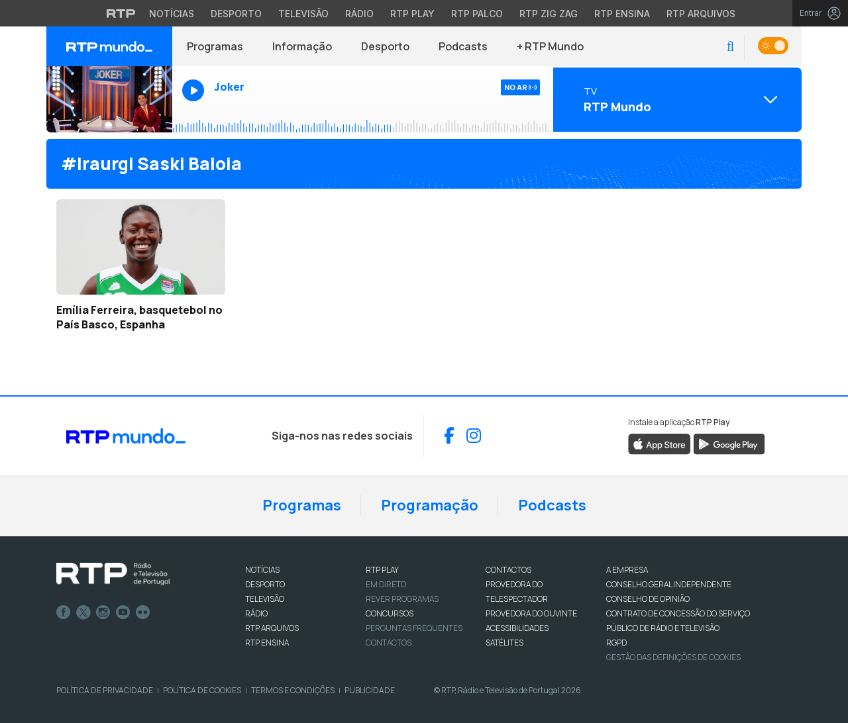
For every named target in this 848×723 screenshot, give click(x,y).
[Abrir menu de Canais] (676, 99)
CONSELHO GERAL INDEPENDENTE (668, 584)
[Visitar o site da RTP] (121, 13)
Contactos (388, 642)
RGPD (616, 642)
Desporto (385, 46)
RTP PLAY (382, 569)
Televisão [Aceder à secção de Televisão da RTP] (303, 13)
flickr (143, 612)
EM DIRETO (386, 584)
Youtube (123, 612)
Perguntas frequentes (414, 628)
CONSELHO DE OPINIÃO (648, 598)
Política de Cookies (202, 690)
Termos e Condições (293, 690)
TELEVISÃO (264, 598)
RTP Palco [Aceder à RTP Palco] (477, 13)
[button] (730, 47)
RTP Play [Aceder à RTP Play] (412, 13)
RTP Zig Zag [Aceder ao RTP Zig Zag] (548, 13)
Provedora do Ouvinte (531, 613)
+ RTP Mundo (550, 46)
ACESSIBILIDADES (517, 628)
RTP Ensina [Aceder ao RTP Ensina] (622, 13)
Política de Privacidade (104, 690)
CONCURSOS (389, 613)
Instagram (103, 612)
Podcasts (463, 46)
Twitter (83, 612)
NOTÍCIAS (262, 569)
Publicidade (369, 690)
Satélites (504, 642)
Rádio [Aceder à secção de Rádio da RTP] (359, 13)
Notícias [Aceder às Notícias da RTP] (171, 13)
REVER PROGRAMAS (402, 598)
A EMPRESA (627, 569)
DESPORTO (265, 584)
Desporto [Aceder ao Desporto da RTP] (236, 13)
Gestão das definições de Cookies (673, 657)
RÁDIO (256, 613)
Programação (429, 505)
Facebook (63, 612)
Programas (215, 46)
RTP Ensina (267, 642)
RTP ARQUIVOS (272, 628)
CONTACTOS (508, 569)
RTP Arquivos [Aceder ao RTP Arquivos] (700, 13)
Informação (302, 46)
